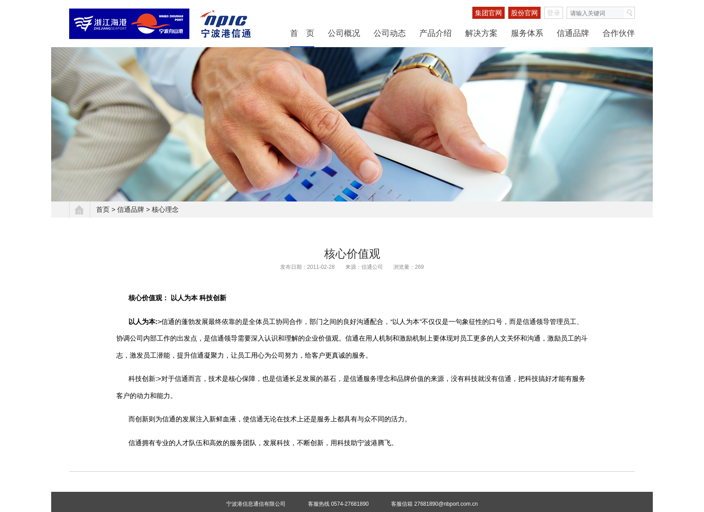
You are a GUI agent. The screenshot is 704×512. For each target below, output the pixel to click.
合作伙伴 (619, 33)
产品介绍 (435, 33)
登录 (553, 13)
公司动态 (390, 33)
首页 (103, 209)
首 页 (302, 33)
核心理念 (165, 209)
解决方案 (481, 33)
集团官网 (488, 13)
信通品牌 (573, 33)
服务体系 (527, 33)
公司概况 (344, 33)
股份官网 (524, 13)
